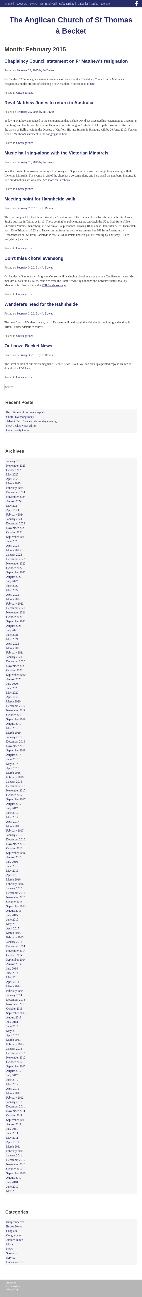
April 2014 (12, 981)
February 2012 (15, 1097)
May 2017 (12, 817)
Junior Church (14, 1239)
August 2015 (13, 910)
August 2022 (13, 576)
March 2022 (13, 599)
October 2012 (14, 1062)
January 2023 (14, 554)
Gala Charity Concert (19, 430)
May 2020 (12, 692)
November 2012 (16, 1057)
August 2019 (13, 723)
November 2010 (16, 1164)
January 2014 (14, 995)
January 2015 (14, 941)
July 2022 (12, 581)
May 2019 (12, 728)
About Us (21, 3)
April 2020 (12, 697)
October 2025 (14, 470)
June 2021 (12, 634)
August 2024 (13, 501)
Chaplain (11, 1230)
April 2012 (12, 1088)
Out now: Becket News (28, 345)
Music (10, 1244)
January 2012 (14, 1102)
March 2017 (13, 826)
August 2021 (13, 625)
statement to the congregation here (47, 134)
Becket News (14, 1226)
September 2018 (16, 750)
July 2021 (12, 630)
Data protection (13, 1286)
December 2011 (15, 1106)
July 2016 (12, 861)
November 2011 (15, 1110)
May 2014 (12, 977)
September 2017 (16, 799)
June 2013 (12, 1026)
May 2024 (12, 505)
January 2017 (14, 835)
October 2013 (14, 1008)
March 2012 (13, 1093)
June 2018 (12, 759)
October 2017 (14, 794)
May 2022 (12, 590)
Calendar (82, 3)
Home (9, 3)
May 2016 (12, 870)
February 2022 (15, 603)
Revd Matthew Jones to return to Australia (48, 102)
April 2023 (12, 545)
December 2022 (15, 559)
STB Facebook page (54, 285)
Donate (105, 3)
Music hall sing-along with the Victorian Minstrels (56, 152)
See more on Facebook (56, 180)
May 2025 (12, 474)
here (92, 83)
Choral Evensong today (20, 416)
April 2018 (12, 768)
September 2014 (16, 959)
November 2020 (16, 665)
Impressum (11, 1282)
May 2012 (12, 1084)
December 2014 (15, 946)
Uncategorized (24, 92)
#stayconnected (15, 1222)
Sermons (11, 1253)
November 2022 (16, 563)
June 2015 (12, 919)
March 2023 (13, 550)
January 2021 (14, 657)
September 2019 (16, 719)
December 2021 (15, 608)
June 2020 (12, 688)
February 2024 (15, 514)
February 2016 (15, 883)
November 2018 (16, 746)
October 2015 (14, 901)
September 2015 (16, 906)
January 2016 (14, 888)
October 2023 (14, 532)
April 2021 (12, 643)
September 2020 (16, 674)
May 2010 (12, 1191)
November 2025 (16, 465)
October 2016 (14, 848)
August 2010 (13, 1177)
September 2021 (16, 621)
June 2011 (12, 1133)
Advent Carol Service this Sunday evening (31, 421)
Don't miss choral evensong (33, 258)
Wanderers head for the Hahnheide (41, 304)
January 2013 (14, 1048)
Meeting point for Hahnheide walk (39, 198)
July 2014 (12, 968)
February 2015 (15, 937)
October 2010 (14, 1168)
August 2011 (13, 1124)
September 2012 (16, 1066)
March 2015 (13, 932)
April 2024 (12, 510)
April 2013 (12, 1035)
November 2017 (16, 790)
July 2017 (12, 808)
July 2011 (12, 1128)
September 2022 (16, 572)
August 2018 (13, 754)
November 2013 (16, 1004)
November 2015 (16, 897)
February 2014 (15, 990)
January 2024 (14, 519)
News (33, 3)
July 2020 (12, 683)
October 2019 (14, 714)
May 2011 (12, 1137)
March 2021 (13, 648)
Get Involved (48, 3)
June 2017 (12, 812)
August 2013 (13, 1017)
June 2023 (12, 541)
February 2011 (14, 1151)
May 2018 (12, 763)
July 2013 (12, 1021)
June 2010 (12, 1186)
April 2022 (12, 594)
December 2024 (15, 492)
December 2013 (15, 999)
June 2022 (12, 585)
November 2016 (16, 843)
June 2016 (12, 866)
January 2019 (14, 737)
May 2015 (12, 924)
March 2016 (13, 879)
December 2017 (15, 786)
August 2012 (13, 1070)
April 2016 (12, 875)
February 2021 (15, 652)
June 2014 (12, 973)
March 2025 (13, 483)
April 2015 (12, 928)
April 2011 (12, 1142)
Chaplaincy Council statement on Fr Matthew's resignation (66, 61)
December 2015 (15, 892)
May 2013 (12, 1030)
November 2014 (16, 950)
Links (94, 3)
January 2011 (14, 1155)
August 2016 (13, 857)
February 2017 (15, 830)
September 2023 (16, 536)
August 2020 (13, 679)
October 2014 (14, 955)
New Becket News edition (21, 425)
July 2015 (12, 915)
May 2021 (12, 639)
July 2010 (12, 1182)
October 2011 (14, 1115)
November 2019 (16, 710)
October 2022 (14, 568)
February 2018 (15, 777)
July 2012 (12, 1075)
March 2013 (13, 1039)
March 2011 (13, 1146)
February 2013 (15, 1044)
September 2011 (16, 1119)
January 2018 (14, 781)
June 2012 (12, 1079)
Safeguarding (66, 3)
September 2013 (16, 1013)
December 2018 (15, 741)
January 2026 (14, 461)
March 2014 (13, 986)
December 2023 (15, 523)
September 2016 (16, 852)
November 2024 (16, 496)
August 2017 (13, 803)
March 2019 (13, 732)
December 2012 (15, 1053)
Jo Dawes (48, 70)
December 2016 (15, 839)
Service (10, 1257)
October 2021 (14, 616)
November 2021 (16, 612)
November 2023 (16, 527)
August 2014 (13, 964)
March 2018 (13, 772)
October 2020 (14, 670)
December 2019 (15, 705)
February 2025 (15, 487)
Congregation (14, 1235)
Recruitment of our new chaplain (25, 412)
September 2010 (16, 1173)
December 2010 (15, 1159)
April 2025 (12, 478)
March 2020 (13, 701)
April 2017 (12, 821)
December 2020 (15, 661)
